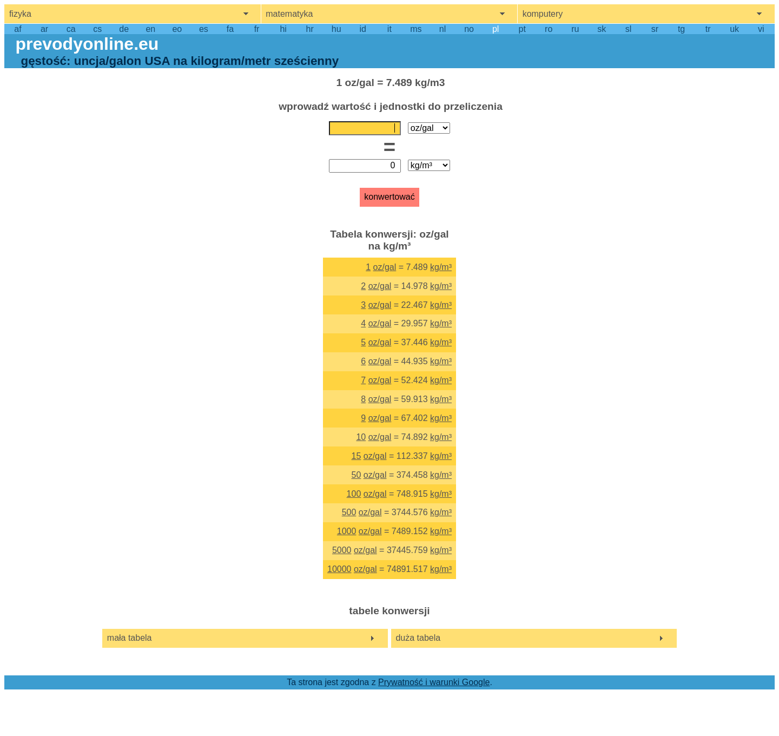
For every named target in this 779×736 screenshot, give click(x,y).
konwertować (389, 196)
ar (44, 29)
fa (230, 29)
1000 (347, 531)
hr (310, 29)
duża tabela (417, 637)
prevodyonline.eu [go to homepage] (87, 44)
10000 (339, 569)
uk (734, 29)
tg (681, 29)
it (389, 29)
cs (97, 29)
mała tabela (129, 637)
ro (548, 29)
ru (575, 29)
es (203, 29)
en (150, 29)
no (469, 29)
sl (628, 29)
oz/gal (385, 267)
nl (442, 29)
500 (349, 512)
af (17, 29)
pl (495, 29)
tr (708, 29)
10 (361, 437)
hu (336, 29)
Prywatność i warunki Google (434, 682)
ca (71, 29)
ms (415, 29)
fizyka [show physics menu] (20, 13)
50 (356, 474)
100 (354, 493)
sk (601, 29)
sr (654, 29)
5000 (342, 550)
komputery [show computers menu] (543, 13)
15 (356, 456)
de (124, 29)
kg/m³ (441, 267)
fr (257, 29)
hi (283, 29)
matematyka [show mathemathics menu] (289, 13)
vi (761, 29)
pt (522, 29)
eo (177, 29)
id (363, 29)
